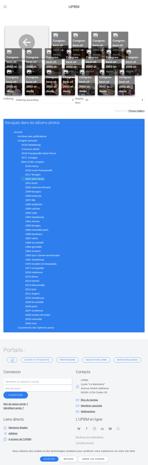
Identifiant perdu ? (13, 408)
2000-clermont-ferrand (35, 187)
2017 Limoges (27, 157)
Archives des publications (30, 136)
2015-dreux (29, 276)
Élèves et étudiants (37, 360)
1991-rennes (30, 221)
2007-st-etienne (32, 310)
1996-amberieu (31, 204)
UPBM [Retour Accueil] (74, 7)
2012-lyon (28, 289)
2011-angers (30, 293)
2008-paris (29, 306)
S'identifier (16, 395)
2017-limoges (31, 174)
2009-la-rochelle (32, 302)
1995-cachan (30, 208)
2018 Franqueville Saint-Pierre (36, 153)
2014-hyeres (30, 281)
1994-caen (29, 213)
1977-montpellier (32, 268)
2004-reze (29, 323)
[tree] (74, 230)
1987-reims (29, 238)
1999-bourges (31, 191)
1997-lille (28, 200)
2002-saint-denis (32, 179)
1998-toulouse (31, 196)
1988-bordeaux (31, 234)
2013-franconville (33, 285)
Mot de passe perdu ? (15, 403)
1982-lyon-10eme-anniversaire (40, 255)
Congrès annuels (25, 140)
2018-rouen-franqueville (36, 170)
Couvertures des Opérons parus (34, 327)
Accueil (16, 132)
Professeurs (67, 360)
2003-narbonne (32, 272)
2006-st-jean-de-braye (35, 315)
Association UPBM (96, 360)
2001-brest (29, 183)
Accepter (49, 459)
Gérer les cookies (93, 459)
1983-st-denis (31, 251)
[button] (5, 7)
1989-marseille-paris (34, 230)
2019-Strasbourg (29, 145)
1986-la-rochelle (32, 242)
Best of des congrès (30, 162)
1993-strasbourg (32, 217)
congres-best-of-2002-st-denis (59, 47)
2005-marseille (31, 319)
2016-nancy (29, 166)
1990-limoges (31, 225)
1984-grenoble (31, 247)
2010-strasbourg (32, 298)
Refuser (68, 459)
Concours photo (28, 149)
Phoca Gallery (137, 110)
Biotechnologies (127, 360)
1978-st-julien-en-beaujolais (39, 264)
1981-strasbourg (32, 259)
